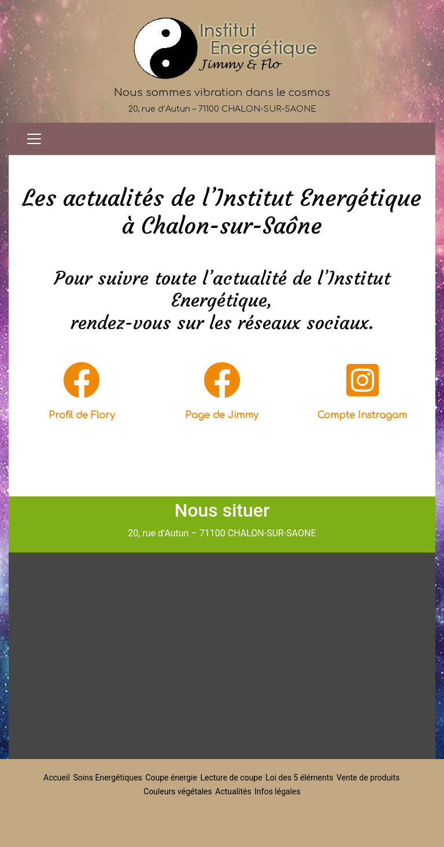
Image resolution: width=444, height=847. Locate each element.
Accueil (56, 777)
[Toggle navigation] (34, 138)
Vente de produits (367, 777)
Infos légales (277, 791)
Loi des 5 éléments (299, 777)
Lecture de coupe (231, 777)
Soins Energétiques (107, 777)
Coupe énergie (171, 777)
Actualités (233, 791)
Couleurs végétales (177, 791)
